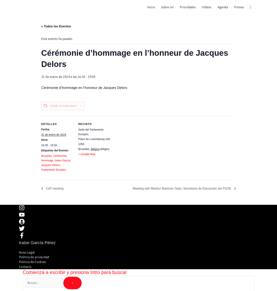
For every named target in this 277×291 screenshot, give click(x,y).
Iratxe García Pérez (52, 7)
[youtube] (24, 216)
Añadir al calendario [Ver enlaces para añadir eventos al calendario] (63, 105)
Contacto (25, 266)
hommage (47, 160)
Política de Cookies (32, 261)
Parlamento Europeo (53, 169)
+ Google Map (86, 154)
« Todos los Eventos (56, 26)
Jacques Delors (50, 165)
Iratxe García (62, 160)
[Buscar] (72, 282)
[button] (250, 7)
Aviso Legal (27, 252)
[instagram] (24, 209)
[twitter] (24, 230)
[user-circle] (24, 223)
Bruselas (46, 155)
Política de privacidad (34, 257)
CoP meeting (54, 188)
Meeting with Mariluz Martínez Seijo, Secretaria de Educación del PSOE (182, 188)
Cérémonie (59, 155)
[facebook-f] (23, 237)
